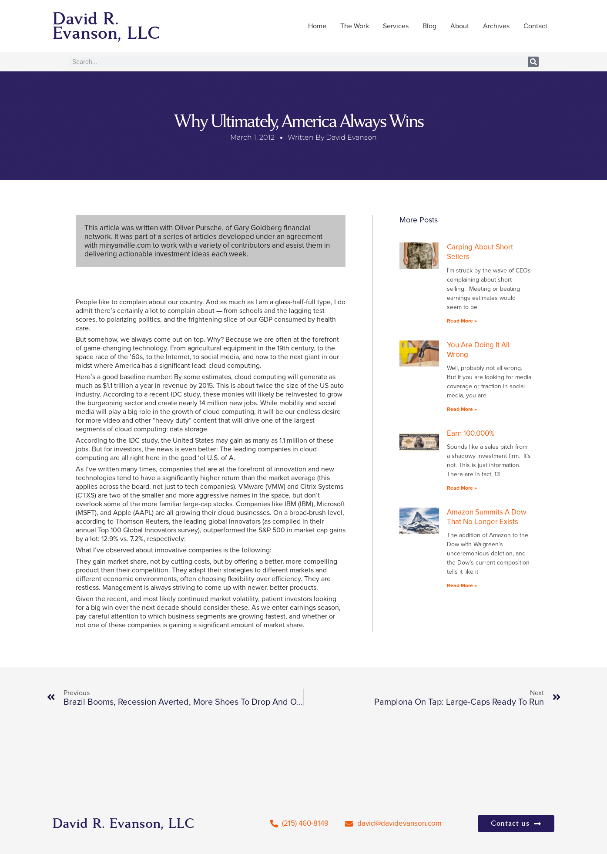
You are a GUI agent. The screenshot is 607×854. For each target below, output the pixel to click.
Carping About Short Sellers (480, 252)
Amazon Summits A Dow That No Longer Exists (486, 517)
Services (396, 26)
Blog (429, 26)
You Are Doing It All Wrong (478, 350)
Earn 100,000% (470, 433)
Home (317, 26)
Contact (535, 26)
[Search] (533, 62)
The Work (354, 26)
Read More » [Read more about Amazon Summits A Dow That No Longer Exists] (462, 585)
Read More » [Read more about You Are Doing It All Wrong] (462, 409)
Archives (496, 26)
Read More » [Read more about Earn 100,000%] (462, 488)
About (459, 26)
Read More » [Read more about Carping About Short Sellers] (462, 321)
